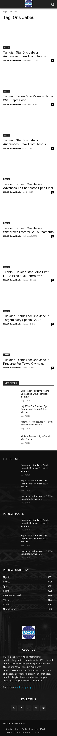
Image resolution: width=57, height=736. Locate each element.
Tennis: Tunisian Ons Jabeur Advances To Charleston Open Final (28, 186)
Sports (6, 47)
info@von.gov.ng (23, 687)
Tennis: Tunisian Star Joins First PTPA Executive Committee (26, 274)
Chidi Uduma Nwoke (12, 60)
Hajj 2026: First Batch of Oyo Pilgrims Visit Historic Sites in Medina (34, 409)
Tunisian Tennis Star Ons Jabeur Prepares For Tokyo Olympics (26, 361)
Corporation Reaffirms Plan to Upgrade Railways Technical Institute (35, 394)
